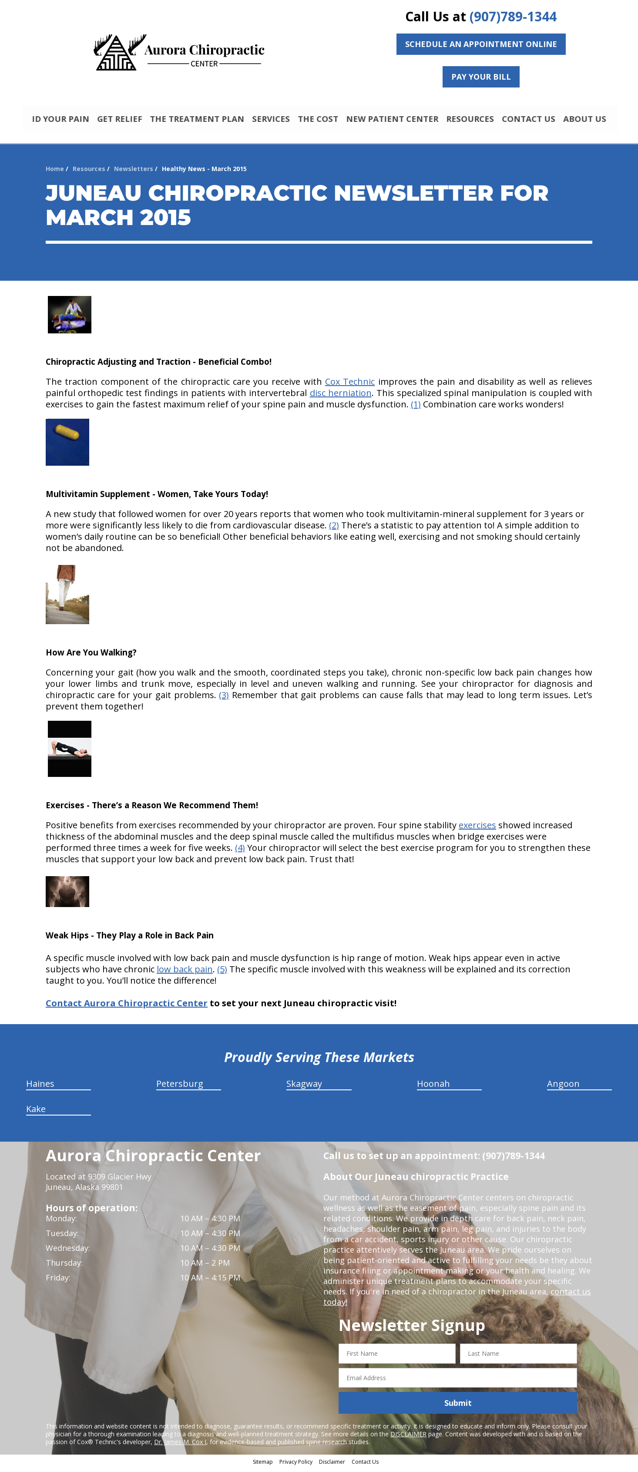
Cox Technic (350, 385)
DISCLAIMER (408, 1438)
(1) (416, 408)
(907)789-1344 (513, 16)
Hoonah (433, 1087)
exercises (477, 829)
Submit (458, 1406)
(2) (334, 529)
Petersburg (179, 1087)
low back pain (185, 973)
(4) (240, 851)
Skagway (304, 1087)
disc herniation (341, 397)
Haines (40, 1087)
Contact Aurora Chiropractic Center (127, 1007)
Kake (36, 1113)
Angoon (563, 1087)
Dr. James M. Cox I (180, 1446)
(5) (222, 973)
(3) (224, 699)
